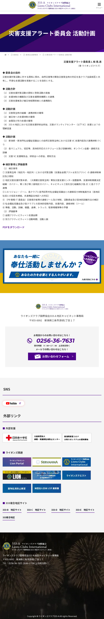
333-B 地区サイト (12, 509)
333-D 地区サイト (60, 509)
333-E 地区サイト (85, 509)
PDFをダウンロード (14, 227)
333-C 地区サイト (36, 509)
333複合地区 (9, 517)
